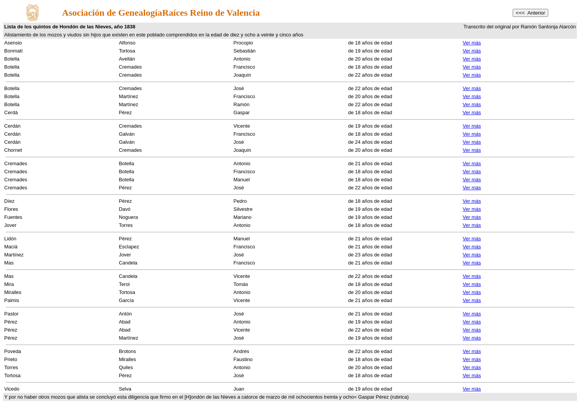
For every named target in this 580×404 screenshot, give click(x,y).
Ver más (472, 43)
